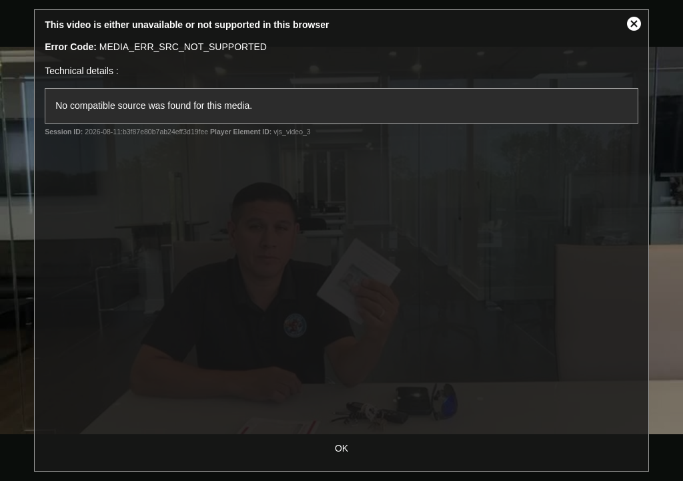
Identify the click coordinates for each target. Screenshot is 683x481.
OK (341, 448)
